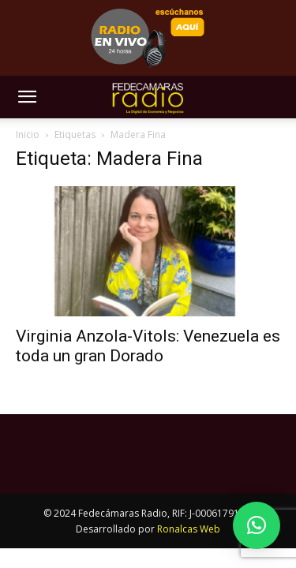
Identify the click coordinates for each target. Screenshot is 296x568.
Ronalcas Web (188, 529)
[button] (27, 97)
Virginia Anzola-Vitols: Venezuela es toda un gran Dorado (148, 346)
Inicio (27, 134)
